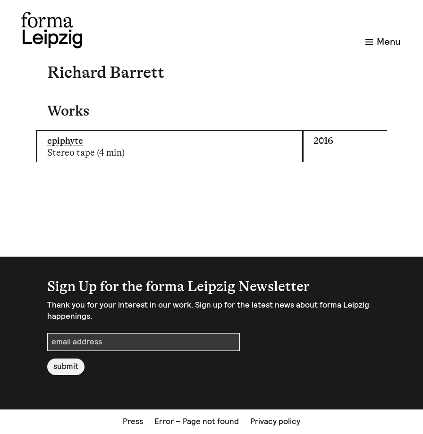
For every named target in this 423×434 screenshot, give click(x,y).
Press (133, 421)
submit (65, 366)
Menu (382, 41)
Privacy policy (275, 421)
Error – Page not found (196, 421)
